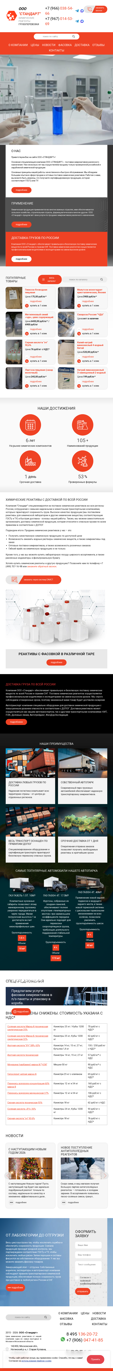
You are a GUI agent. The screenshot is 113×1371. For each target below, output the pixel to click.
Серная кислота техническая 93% (24, 1102)
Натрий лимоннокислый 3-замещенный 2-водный (91, 371)
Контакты (56, 50)
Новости (48, 45)
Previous (7, 1175)
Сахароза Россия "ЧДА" (90, 314)
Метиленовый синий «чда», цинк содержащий (39, 316)
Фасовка (65, 45)
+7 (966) (59, 11)
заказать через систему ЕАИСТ (38, 579)
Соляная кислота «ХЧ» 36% (21, 1109)
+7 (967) (59, 21)
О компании (18, 45)
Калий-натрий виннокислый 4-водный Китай (90, 345)
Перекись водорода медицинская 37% (28, 1093)
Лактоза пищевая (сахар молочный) (39, 371)
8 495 (82, 1334)
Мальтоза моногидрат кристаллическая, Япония (91, 291)
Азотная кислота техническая (22, 1055)
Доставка (82, 45)
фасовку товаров (33, 1261)
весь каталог (52, 279)
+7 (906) (84, 1340)
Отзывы (98, 45)
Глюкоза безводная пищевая (36, 291)
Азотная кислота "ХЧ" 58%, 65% (23, 1045)
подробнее (21, 190)
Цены (35, 45)
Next (105, 1175)
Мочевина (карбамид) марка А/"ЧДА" (27, 1064)
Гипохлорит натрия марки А (21, 1074)
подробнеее (16, 722)
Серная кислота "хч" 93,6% (36, 344)
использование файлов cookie (36, 1361)
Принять (95, 1359)
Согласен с (91, 1280)
